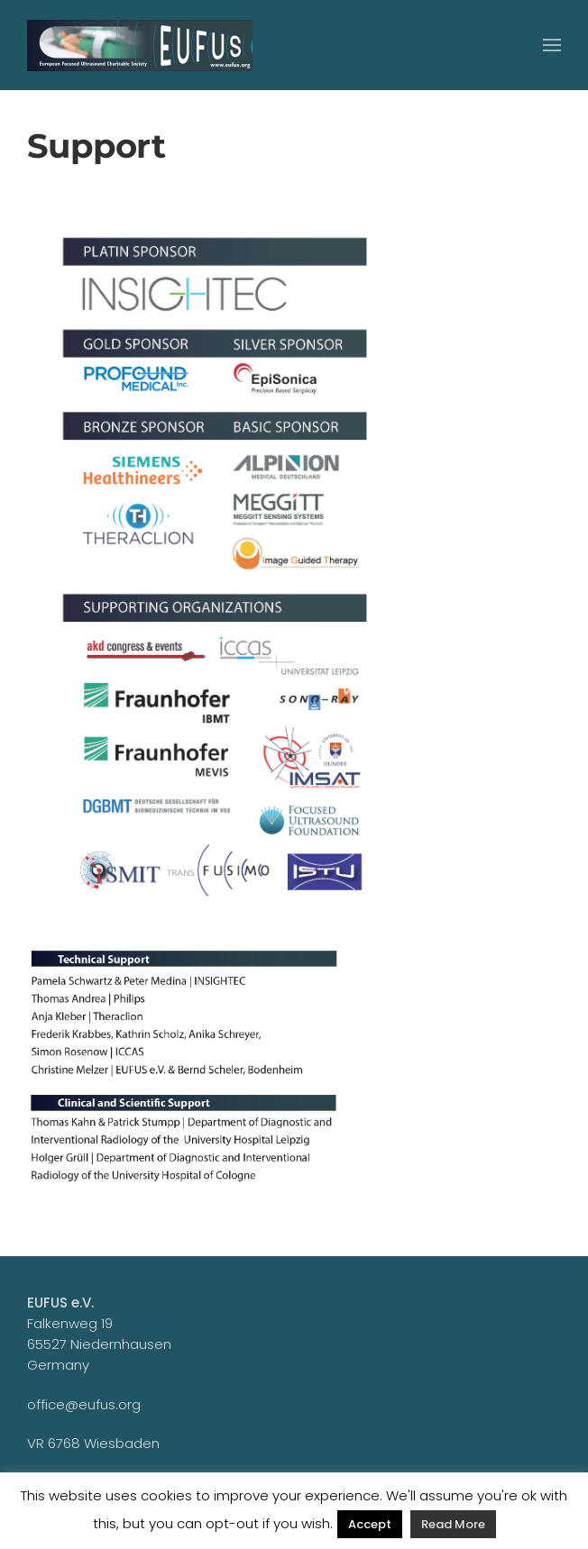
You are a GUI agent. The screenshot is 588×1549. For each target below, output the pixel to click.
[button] (552, 45)
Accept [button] (369, 1524)
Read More (453, 1524)
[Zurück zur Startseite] (140, 45)
